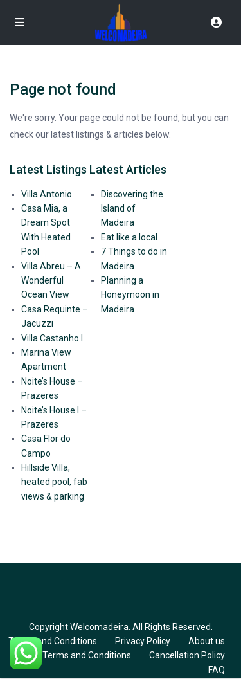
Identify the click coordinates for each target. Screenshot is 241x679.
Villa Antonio (46, 194)
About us (206, 641)
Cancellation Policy (187, 655)
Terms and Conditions (52, 641)
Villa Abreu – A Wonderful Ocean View (51, 280)
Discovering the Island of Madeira (132, 208)
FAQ (216, 670)
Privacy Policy (142, 641)
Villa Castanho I (52, 338)
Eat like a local (129, 237)
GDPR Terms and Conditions (74, 655)
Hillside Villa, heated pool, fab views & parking (54, 482)
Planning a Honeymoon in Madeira (130, 294)
